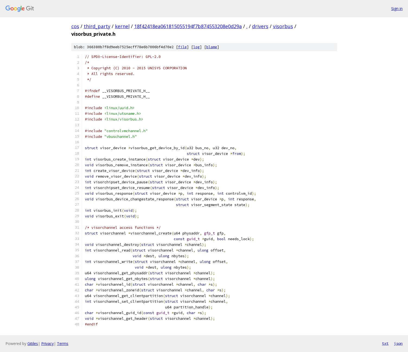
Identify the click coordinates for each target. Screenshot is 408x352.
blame (211, 47)
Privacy (47, 343)
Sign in (397, 8)
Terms (62, 343)
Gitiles (32, 343)
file (182, 47)
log (196, 47)
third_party (97, 26)
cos (75, 26)
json (398, 343)
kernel (122, 26)
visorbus (283, 26)
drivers (260, 26)
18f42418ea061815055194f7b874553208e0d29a (188, 26)
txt (385, 343)
